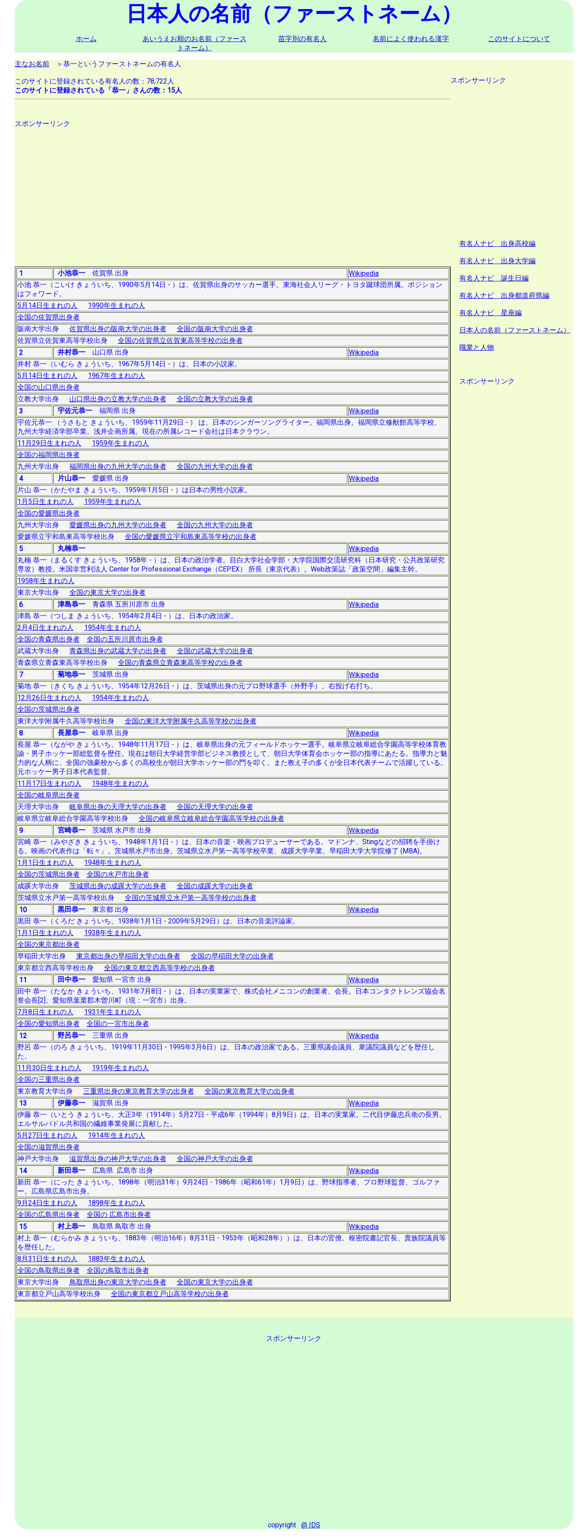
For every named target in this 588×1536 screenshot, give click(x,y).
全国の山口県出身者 (48, 387)
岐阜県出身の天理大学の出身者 (117, 807)
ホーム (86, 39)
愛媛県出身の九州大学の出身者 (117, 525)
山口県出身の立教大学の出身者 (117, 399)
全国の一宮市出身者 (118, 1024)
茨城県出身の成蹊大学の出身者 (117, 886)
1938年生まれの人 (112, 933)
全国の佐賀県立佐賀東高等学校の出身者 (180, 340)
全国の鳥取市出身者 (118, 1270)
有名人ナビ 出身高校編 (497, 243)
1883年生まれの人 (116, 1259)
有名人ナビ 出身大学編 (497, 261)
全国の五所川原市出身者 (125, 639)
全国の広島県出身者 (48, 1214)
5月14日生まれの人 (47, 305)
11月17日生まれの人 (49, 783)
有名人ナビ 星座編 (490, 313)
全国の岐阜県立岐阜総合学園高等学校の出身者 (211, 818)
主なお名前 (32, 64)
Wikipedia (364, 273)
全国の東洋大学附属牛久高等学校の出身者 (191, 721)
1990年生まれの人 (116, 305)
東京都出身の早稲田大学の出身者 (128, 956)
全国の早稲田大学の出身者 (232, 956)
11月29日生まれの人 (49, 443)
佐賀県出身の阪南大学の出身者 (117, 329)
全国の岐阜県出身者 (48, 795)
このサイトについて (519, 39)
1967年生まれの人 (116, 375)
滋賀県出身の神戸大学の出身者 (117, 1159)
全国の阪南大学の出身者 (215, 329)
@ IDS (310, 1525)
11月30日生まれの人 (49, 1068)
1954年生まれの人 (112, 627)
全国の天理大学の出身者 (215, 807)
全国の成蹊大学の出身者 (215, 886)
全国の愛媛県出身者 (48, 513)
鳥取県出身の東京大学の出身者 (117, 1282)
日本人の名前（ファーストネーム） (514, 330)
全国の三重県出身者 (48, 1079)
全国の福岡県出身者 (48, 455)
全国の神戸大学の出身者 (215, 1159)
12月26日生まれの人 (49, 698)
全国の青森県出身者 (48, 639)
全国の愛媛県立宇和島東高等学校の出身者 (191, 536)
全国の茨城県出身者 (48, 709)
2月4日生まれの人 (45, 627)
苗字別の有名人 (302, 39)
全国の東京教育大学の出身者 (250, 1091)
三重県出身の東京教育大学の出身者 (138, 1091)
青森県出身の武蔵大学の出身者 (117, 651)
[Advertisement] (233, 189)
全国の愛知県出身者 (48, 1024)
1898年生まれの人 (116, 1203)
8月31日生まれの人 (47, 1259)
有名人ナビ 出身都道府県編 (504, 295)
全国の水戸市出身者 (118, 874)
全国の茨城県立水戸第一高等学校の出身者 (191, 898)
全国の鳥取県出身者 (48, 1270)
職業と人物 (476, 347)
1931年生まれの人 (112, 1012)
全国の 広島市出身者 (119, 1214)
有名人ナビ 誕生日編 (494, 278)
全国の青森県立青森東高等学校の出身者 (180, 662)
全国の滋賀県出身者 (48, 1147)
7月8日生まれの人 (45, 1012)
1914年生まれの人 (116, 1135)
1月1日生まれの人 (45, 862)
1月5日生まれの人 (45, 501)
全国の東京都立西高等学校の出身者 (159, 968)
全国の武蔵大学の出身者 (215, 651)
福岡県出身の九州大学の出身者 (117, 466)
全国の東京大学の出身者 (107, 592)
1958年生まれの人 (46, 581)
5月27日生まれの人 (47, 1135)
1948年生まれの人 (120, 783)
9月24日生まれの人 (47, 1203)
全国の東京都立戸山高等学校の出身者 (170, 1294)
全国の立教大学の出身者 (215, 399)
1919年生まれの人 (120, 1068)
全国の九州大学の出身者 (215, 466)
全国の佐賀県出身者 (48, 317)
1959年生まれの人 (120, 443)
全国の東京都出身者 (48, 944)
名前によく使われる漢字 (411, 39)
